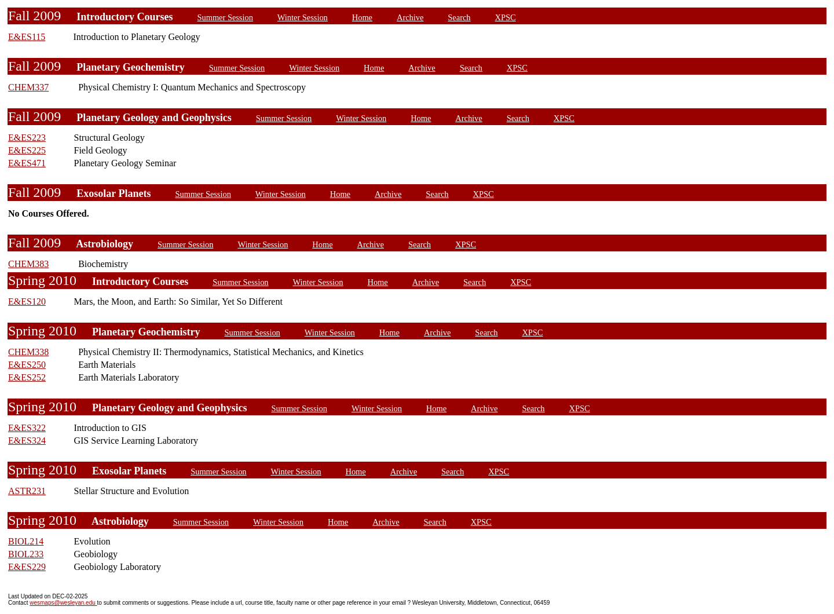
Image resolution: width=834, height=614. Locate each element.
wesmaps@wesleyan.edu (63, 603)
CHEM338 (28, 352)
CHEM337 (28, 87)
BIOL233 (25, 554)
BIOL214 (25, 541)
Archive (410, 17)
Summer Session (225, 17)
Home (362, 17)
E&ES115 (26, 37)
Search (459, 17)
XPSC (505, 17)
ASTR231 (27, 491)
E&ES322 (27, 428)
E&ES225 (27, 150)
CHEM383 (28, 264)
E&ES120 (27, 301)
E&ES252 (27, 377)
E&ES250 (27, 365)
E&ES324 (27, 440)
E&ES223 (27, 137)
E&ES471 (27, 163)
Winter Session (302, 17)
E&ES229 (27, 567)
